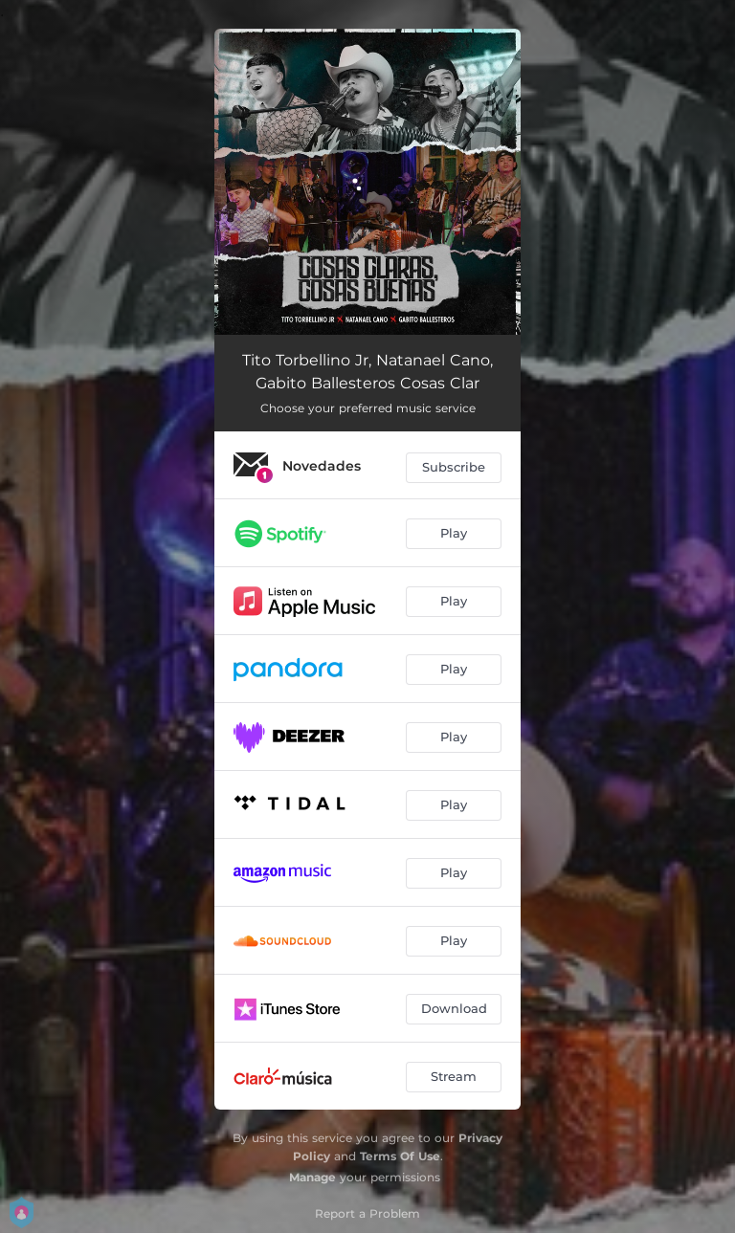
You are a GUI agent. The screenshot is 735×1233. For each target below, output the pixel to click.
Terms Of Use (400, 1156)
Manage (312, 1177)
